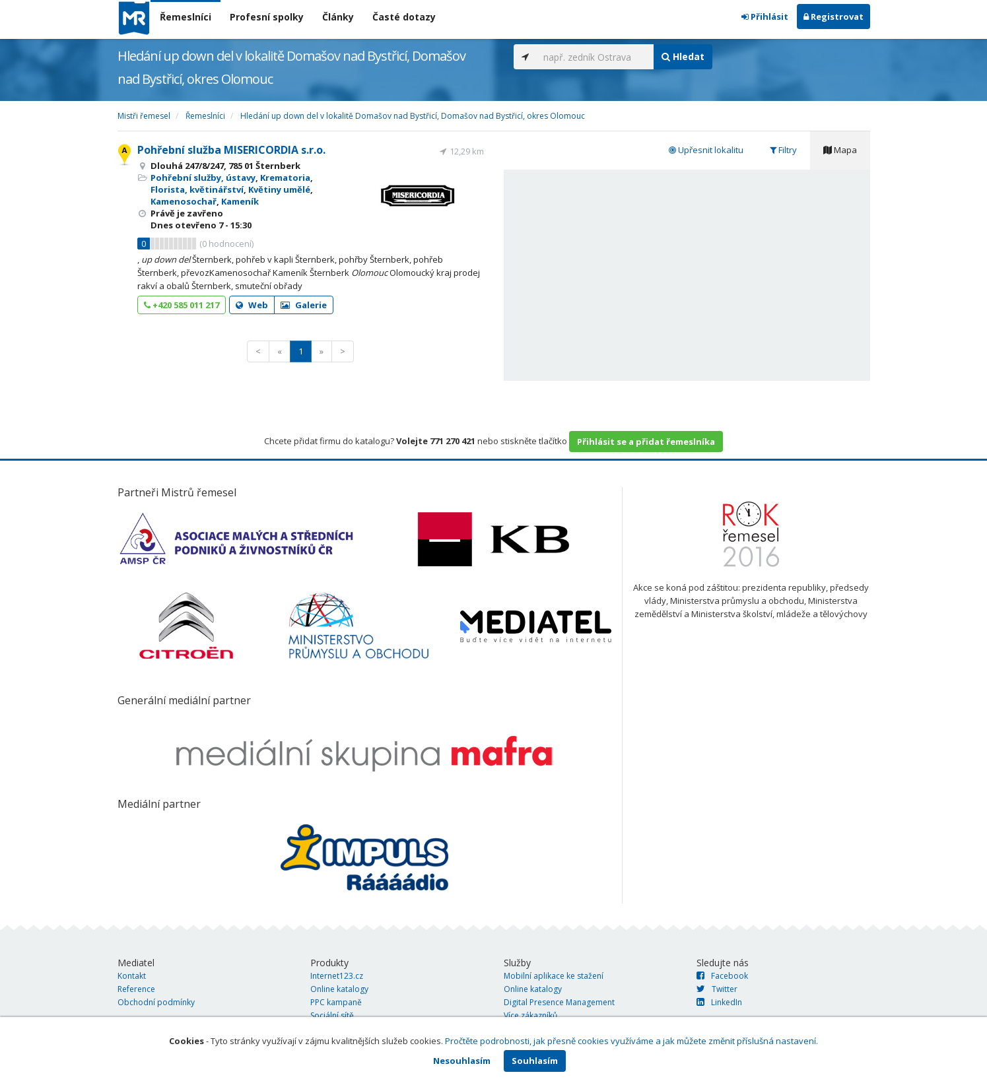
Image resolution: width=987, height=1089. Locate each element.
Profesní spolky (267, 17)
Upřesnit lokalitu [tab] (706, 150)
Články (338, 17)
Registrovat (833, 16)
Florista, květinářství (197, 189)
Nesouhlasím (462, 1061)
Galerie (304, 305)
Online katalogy (339, 989)
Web (252, 305)
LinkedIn (719, 1002)
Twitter (717, 989)
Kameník (240, 201)
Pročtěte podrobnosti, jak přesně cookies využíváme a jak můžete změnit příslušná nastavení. (631, 1041)
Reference (136, 989)
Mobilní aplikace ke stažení (553, 975)
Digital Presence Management (559, 1002)
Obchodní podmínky (156, 1002)
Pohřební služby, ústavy (203, 177)
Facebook (722, 975)
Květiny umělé (279, 189)
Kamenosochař (184, 201)
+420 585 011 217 (181, 305)
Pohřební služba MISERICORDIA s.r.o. (231, 150)
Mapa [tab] (840, 150)
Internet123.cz (336, 975)
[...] (595, 56)
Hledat (683, 56)
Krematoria (285, 177)
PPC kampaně (336, 1002)
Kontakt (132, 975)
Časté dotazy (404, 17)
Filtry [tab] (783, 150)
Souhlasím (535, 1061)
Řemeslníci (185, 17)
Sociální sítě (332, 1015)
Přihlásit (764, 16)
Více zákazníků (530, 1015)
